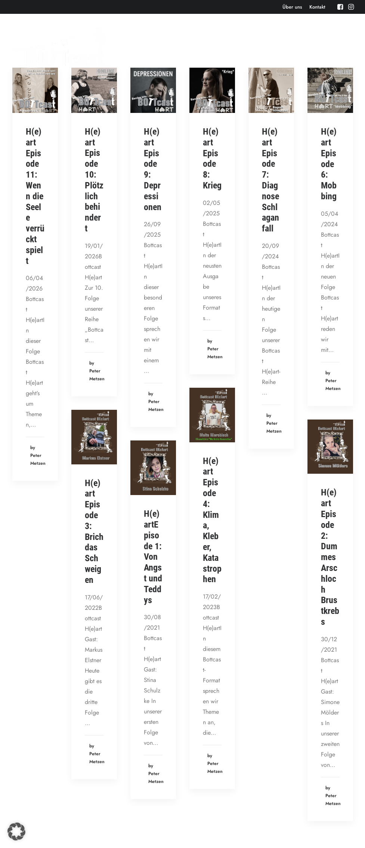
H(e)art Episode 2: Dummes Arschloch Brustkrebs (330, 557)
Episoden (147, 46)
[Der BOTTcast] (59, 46)
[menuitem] (292, 7)
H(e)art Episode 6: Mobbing (329, 164)
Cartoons (342, 46)
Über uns (292, 6)
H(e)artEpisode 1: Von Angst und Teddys (153, 557)
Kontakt (317, 6)
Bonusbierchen (251, 46)
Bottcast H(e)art (300, 46)
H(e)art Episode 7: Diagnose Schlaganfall (270, 180)
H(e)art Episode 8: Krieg (212, 158)
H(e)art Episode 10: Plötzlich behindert (94, 180)
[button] (340, 6)
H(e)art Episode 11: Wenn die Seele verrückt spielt (35, 196)
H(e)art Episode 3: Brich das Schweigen (94, 531)
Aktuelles (209, 46)
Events (178, 46)
